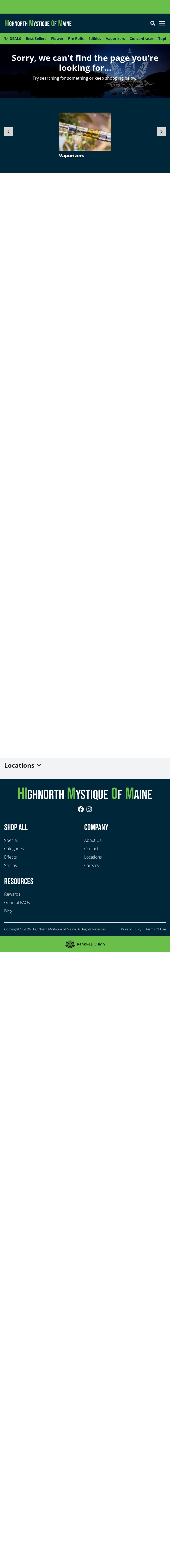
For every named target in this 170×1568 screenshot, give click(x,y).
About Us (92, 840)
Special (11, 840)
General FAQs (17, 902)
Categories (14, 849)
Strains (10, 865)
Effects (10, 857)
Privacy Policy (131, 929)
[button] (162, 24)
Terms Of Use (155, 929)
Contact (91, 849)
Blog (8, 911)
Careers (91, 865)
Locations (93, 857)
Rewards (12, 894)
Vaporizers (71, 155)
